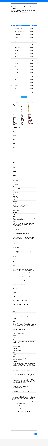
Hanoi (14, 391)
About (19, 0)
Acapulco (14, 269)
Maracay (21, 386)
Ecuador (29, 108)
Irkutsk (19, 324)
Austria (21, 105)
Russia (13, 120)
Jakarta (32, 218)
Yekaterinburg (15, 324)
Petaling (29, 276)
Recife (30, 159)
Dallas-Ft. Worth (15, 376)
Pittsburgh (33, 379)
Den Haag (14, 284)
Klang (22, 276)
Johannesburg (18, 333)
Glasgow (20, 364)
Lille (16, 196)
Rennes (32, 196)
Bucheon (22, 251)
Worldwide (10, 0)
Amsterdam (18, 284)
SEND (36, 434)
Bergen (14, 288)
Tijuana (25, 272)
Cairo (16, 188)
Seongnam (17, 252)
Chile (21, 107)
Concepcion (18, 169)
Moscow (23, 324)
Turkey (29, 122)
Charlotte (14, 375)
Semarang (18, 219)
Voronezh (32, 323)
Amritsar (32, 223)
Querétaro (14, 272)
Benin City (14, 280)
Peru (21, 117)
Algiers (14, 133)
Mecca (25, 329)
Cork (14, 192)
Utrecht (25, 284)
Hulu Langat (32, 276)
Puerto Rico (30, 119)
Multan (19, 300)
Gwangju (33, 251)
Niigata (22, 238)
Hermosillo (32, 270)
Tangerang (21, 219)
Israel (13, 112)
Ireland (21, 109)
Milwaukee (14, 378)
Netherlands (22, 116)
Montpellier (24, 196)
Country (15, 0)
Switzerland (14, 122)
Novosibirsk (32, 324)
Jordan (13, 113)
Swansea (22, 366)
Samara (29, 323)
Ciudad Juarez (31, 269)
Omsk (35, 324)
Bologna (14, 233)
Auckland (14, 292)
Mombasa (14, 247)
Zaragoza (17, 342)
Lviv (25, 370)
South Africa (30, 120)
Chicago (18, 375)
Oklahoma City (18, 379)
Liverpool (30, 364)
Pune (34, 224)
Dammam (17, 329)
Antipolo (24, 316)
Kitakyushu (14, 237)
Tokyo (18, 239)
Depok (16, 218)
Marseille (21, 196)
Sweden (29, 121)
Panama (21, 118)
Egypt (13, 109)
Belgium (13, 106)
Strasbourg (14, 197)
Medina (14, 329)
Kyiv (24, 370)
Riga (13, 261)
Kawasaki (33, 237)
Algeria (21, 104)
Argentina (30, 104)
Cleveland (24, 375)
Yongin (17, 251)
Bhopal (25, 224)
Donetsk (19, 370)
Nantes (28, 196)
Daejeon (27, 252)
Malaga (26, 341)
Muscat (14, 265)
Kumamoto (16, 238)
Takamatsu (14, 239)
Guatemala (14, 111)
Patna (22, 223)
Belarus (21, 106)
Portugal (29, 118)
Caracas (14, 386)
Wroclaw (27, 304)
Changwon (27, 251)
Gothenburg (15, 346)
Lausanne (17, 350)
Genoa (17, 233)
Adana (16, 358)
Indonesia (21, 111)
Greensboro (30, 376)
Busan (24, 251)
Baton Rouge (27, 374)
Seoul (25, 252)
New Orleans (29, 378)
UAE (13, 104)
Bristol (28, 363)
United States (30, 123)
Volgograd (32, 325)
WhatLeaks (32, 0)
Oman (13, 115)
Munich (20, 206)
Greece (29, 110)
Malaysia (29, 115)
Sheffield (14, 366)
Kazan (21, 324)
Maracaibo (17, 386)
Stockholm (18, 346)
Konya (21, 359)
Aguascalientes (18, 269)
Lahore (17, 300)
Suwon (20, 252)
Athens (14, 210)
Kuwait (13, 114)
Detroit (22, 376)
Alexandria (18, 188)
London (25, 366)
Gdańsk (14, 304)
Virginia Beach (20, 382)
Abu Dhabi (17, 129)
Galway (18, 192)
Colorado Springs (28, 375)
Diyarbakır (26, 358)
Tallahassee (33, 381)
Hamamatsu (26, 237)
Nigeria (13, 116)
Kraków (17, 304)
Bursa (24, 358)
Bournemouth (22, 363)
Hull (22, 364)
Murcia (28, 341)
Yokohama (20, 239)
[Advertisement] (24, 19)
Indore (27, 224)
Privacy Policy (23, 0)
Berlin (14, 205)
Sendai (32, 238)
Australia (13, 105)
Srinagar (30, 223)
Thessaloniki (17, 210)
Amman (14, 243)
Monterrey (21, 271)
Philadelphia (27, 379)
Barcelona (14, 341)
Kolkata (27, 223)
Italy (21, 112)
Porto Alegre (27, 159)
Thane (29, 224)
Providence (17, 380)
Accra (14, 201)
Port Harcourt (28, 280)
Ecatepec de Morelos (24, 270)
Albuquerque (15, 374)
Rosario (20, 137)
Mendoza (14, 137)
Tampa (14, 382)
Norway (29, 116)
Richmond (23, 380)
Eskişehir (30, 358)
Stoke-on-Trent (18, 366)
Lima (14, 296)
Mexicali (19, 271)
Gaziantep (33, 358)
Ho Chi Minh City (27, 391)
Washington (24, 382)
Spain (21, 121)
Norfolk (14, 379)
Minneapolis (18, 378)
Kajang (14, 276)
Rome (26, 233)
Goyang (14, 251)
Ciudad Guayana (31, 386)
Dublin (16, 192)
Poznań (21, 304)
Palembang (14, 219)
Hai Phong (16, 391)
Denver (19, 376)
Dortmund (19, 205)
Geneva (14, 350)
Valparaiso (21, 169)
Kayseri (19, 359)
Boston (34, 374)
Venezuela (13, 124)
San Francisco (24, 381)
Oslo (16, 288)
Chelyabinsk (15, 323)
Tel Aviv (16, 229)
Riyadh (20, 329)
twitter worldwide (28, 408)
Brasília (14, 159)
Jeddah (22, 329)
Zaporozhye (30, 370)
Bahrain (29, 105)
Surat (22, 224)
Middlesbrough (15, 365)
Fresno (27, 376)
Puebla (34, 271)
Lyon (18, 196)
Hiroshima (30, 237)
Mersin (14, 358)
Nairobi (18, 247)
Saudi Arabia (22, 120)
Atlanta (18, 374)
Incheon (14, 252)
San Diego (20, 381)
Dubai (20, 129)
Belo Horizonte (20, 159)
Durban (14, 333)
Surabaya (22, 218)
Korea (29, 113)
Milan (19, 233)
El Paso (24, 376)
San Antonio (16, 381)
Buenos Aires (24, 137)
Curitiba (24, 159)
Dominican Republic (23, 108)
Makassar (25, 218)
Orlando (24, 379)
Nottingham (23, 365)
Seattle (31, 381)
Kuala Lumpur (25, 276)
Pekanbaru (19, 218)
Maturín (21, 387)
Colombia (30, 107)
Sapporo (29, 238)
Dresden (22, 205)
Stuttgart (22, 206)
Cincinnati (20, 375)
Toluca (27, 272)
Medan (34, 218)
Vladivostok (28, 325)
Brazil (29, 106)
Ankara (19, 358)
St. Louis (31, 380)
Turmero (14, 387)
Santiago (14, 169)
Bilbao (17, 341)
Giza (13, 188)
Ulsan (22, 252)
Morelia (25, 271)
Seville (33, 341)
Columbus (32, 375)
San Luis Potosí (21, 272)
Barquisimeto (18, 387)
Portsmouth (30, 365)
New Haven (25, 378)
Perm (14, 325)
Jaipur (14, 224)
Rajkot (20, 224)
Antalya (21, 358)
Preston (33, 365)
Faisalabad (25, 300)
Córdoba (17, 137)
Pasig (19, 316)
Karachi (14, 300)
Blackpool (18, 363)
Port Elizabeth (22, 333)
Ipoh (16, 276)
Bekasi (14, 218)
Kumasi (16, 201)
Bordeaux (14, 196)
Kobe (14, 238)
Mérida (16, 271)
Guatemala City (15, 214)
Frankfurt (31, 205)
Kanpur (20, 223)
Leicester (27, 364)
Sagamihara (25, 238)
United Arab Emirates (16, 127)
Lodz (19, 304)
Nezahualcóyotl (15, 270)
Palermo (24, 233)
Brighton (26, 363)
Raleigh (21, 380)
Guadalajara (29, 270)
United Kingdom (14, 123)
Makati (17, 316)
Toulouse (18, 197)
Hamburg (34, 205)
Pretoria (26, 333)
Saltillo (18, 272)
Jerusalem (19, 229)
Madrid (23, 341)
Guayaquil (16, 184)
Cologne (14, 206)
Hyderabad (14, 225)
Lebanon (21, 114)
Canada (13, 107)
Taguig (21, 316)
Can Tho (20, 391)
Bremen (16, 205)
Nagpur (14, 223)
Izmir (16, 359)
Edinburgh (16, 364)
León (14, 271)
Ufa (25, 325)
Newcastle (19, 365)
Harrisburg (33, 376)
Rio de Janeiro (34, 159)
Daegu (30, 251)
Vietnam (21, 124)
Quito (14, 184)
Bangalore (18, 225)
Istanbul (14, 359)
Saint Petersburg (22, 325)
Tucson (17, 382)
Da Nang (23, 391)
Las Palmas (20, 341)
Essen (28, 205)
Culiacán (19, 270)
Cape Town (29, 333)
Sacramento (27, 380)
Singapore (13, 121)
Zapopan (30, 272)
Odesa (28, 370)
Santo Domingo (15, 180)
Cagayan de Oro (28, 316)
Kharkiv (22, 370)
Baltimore (23, 374)
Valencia (14, 342)
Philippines (22, 119)
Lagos (24, 280)
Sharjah (14, 129)
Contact (28, 0)
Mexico (21, 115)
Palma (31, 341)
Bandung (29, 218)
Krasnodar (22, 323)
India (29, 111)
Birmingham (15, 363)
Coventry (33, 363)
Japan (29, 112)
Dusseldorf (25, 205)
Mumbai (32, 224)
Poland (13, 118)
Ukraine (21, 123)
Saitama (18, 237)
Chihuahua (22, 269)
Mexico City (26, 269)
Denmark (13, 108)
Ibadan (17, 280)
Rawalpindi (22, 300)
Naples (21, 233)
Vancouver (14, 165)
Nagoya (20, 238)
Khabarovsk (18, 323)
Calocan (14, 316)
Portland (14, 380)
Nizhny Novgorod (27, 324)
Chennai (21, 225)
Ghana (13, 110)
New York (32, 378)
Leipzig (17, 206)
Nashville (21, 378)
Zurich (20, 350)
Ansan (19, 251)
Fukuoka (23, 237)
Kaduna (20, 280)
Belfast (28, 366)
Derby (14, 364)
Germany (21, 110)
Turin (28, 233)
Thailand (21, 122)
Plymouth (26, 365)
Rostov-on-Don (17, 325)
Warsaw (24, 304)
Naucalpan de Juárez (29, 271)
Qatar (13, 119)
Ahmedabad (17, 224)
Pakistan (29, 117)
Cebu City (32, 316)
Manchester (33, 364)
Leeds (24, 364)
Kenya (21, 113)
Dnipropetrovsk (15, 370)
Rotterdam (21, 284)
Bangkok (14, 354)
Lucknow (17, 223)
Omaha (22, 379)
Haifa (14, 229)
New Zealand (14, 117)
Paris (29, 196)
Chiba (20, 237)
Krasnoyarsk (26, 323)
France (29, 109)
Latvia (29, 114)
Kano (22, 280)
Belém (16, 159)
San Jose (28, 381)
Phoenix (31, 379)
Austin (21, 374)
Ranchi (24, 223)
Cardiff (31, 363)
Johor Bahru (19, 276)
